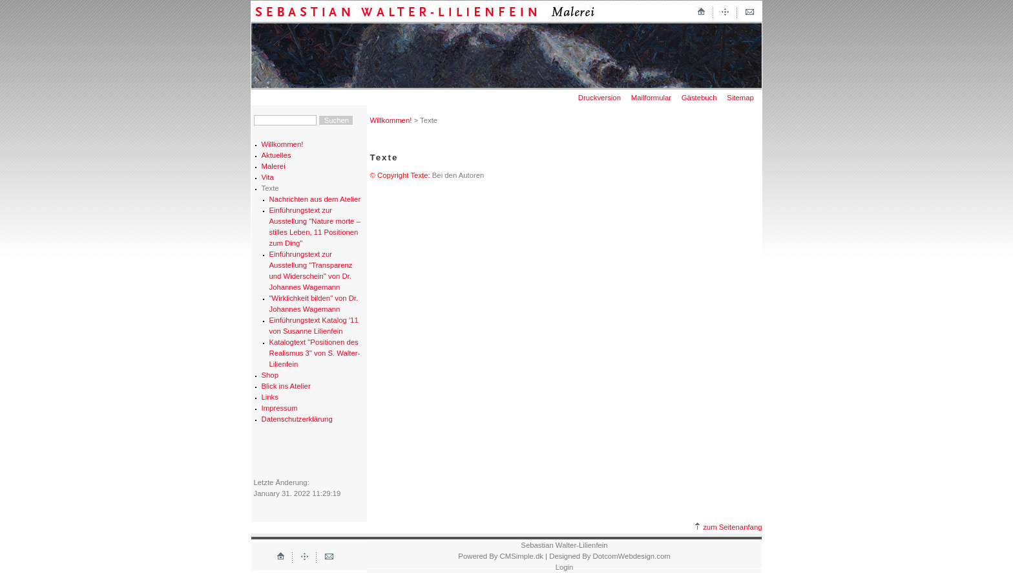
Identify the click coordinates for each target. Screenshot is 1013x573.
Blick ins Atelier (286, 386)
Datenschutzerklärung (297, 419)
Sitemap (740, 98)
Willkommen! (283, 144)
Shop (270, 375)
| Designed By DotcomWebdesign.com (608, 556)
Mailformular (651, 98)
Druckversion (599, 98)
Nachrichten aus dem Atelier (315, 199)
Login (565, 567)
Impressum (280, 408)
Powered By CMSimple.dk (500, 556)
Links (270, 397)
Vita (268, 177)
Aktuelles (276, 155)
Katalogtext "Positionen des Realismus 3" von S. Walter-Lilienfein (314, 353)
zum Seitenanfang (728, 527)
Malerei (274, 166)
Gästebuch (699, 98)
